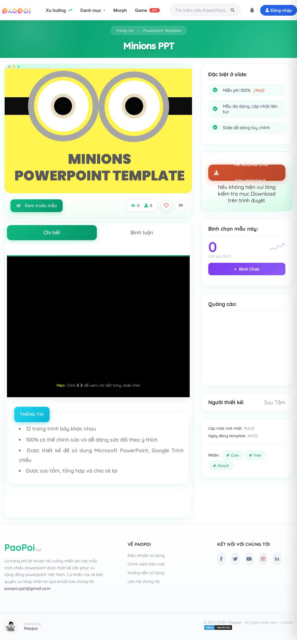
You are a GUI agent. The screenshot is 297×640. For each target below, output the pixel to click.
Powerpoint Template (162, 30)
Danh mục (90, 10)
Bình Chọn (246, 269)
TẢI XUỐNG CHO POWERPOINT (241, 173)
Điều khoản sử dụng (146, 555)
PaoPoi (22, 547)
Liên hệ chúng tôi (144, 581)
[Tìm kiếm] (232, 10)
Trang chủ (125, 30)
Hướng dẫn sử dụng (146, 572)
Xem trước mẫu (36, 205)
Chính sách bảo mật (146, 564)
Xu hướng (59, 10)
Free (257, 455)
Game (147, 10)
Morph (120, 10)
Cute (234, 455)
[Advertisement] (246, 353)
